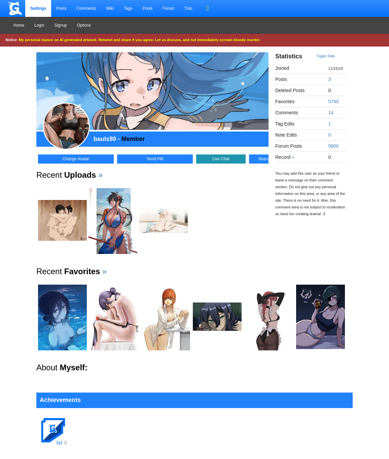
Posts (61, 8)
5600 (333, 146)
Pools (147, 8)
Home (18, 25)
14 (331, 112)
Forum (168, 8)
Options (84, 25)
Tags (128, 8)
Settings (38, 8)
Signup (60, 25)
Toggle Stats (326, 56)
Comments (86, 8)
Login (39, 25)
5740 (333, 101)
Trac (188, 8)
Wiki (110, 8)
